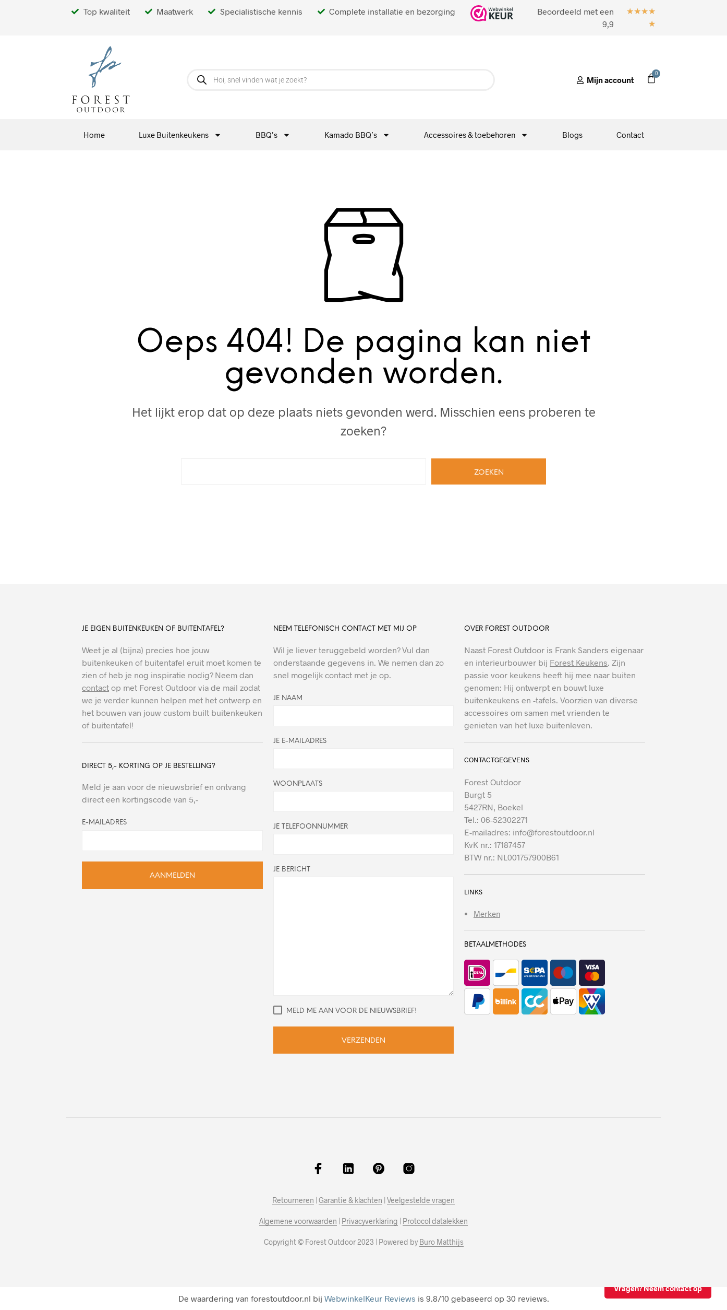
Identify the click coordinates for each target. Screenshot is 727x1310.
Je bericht (363, 931)
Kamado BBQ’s (357, 135)
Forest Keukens (579, 662)
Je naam (363, 710)
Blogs (572, 134)
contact (95, 687)
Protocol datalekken (435, 1221)
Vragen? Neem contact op (658, 1288)
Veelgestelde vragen (421, 1200)
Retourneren (293, 1200)
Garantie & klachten (350, 1200)
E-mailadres (104, 822)
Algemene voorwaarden (298, 1221)
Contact (630, 134)
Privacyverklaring (370, 1221)
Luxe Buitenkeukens (180, 135)
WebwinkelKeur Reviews (370, 1298)
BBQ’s (273, 135)
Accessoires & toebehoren (476, 135)
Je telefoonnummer (363, 839)
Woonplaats (363, 796)
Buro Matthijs (441, 1242)
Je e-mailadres (363, 753)
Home (94, 134)
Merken (487, 913)
